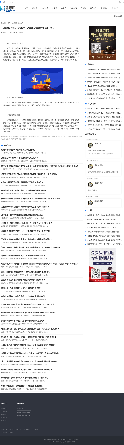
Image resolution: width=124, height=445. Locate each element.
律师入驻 (20, 408)
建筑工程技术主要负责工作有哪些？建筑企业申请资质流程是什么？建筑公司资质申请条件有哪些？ (40, 264)
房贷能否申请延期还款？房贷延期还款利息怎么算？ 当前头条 (25, 207)
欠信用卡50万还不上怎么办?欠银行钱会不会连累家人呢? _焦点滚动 (27, 304)
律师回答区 (98, 143)
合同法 (63, 8)
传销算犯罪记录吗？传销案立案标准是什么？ (18, 150)
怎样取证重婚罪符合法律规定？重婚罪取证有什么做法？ (23, 256)
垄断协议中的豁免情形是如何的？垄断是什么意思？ (21, 288)
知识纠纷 (44, 8)
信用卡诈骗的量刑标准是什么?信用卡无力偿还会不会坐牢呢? (25, 378)
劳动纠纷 (73, 8)
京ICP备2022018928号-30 (51, 439)
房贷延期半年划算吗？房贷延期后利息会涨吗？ (19, 158)
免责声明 (35, 429)
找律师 (3, 414)
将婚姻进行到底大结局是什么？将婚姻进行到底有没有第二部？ (25, 231)
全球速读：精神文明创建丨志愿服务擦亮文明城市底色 (22, 215)
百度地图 (27, 429)
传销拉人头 (36, 139)
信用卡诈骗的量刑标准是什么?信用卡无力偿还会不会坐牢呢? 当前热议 (29, 313)
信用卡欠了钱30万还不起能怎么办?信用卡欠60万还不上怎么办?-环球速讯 (30, 353)
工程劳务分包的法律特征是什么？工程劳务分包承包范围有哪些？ (26, 239)
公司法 (54, 8)
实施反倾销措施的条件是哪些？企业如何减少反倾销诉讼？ (24, 296)
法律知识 (4, 421)
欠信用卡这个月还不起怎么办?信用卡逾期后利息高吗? (22, 321)
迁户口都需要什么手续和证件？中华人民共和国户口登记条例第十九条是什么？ (32, 247)
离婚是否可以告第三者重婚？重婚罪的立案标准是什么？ (23, 280)
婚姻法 (34, 8)
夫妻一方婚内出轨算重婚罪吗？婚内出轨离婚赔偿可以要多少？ (25, 272)
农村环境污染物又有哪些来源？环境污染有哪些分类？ (22, 386)
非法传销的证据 (45, 139)
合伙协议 (20, 23)
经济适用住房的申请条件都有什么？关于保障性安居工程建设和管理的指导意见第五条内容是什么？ (40, 166)
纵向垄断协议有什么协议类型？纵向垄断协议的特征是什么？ (25, 190)
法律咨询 (4, 417)
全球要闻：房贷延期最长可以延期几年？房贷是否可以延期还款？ (26, 223)
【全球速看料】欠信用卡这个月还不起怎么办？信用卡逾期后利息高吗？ (29, 361)
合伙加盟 (14, 23)
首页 (11, 2)
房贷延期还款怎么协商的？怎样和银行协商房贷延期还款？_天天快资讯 (29, 174)
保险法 (83, 8)
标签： (30, 139)
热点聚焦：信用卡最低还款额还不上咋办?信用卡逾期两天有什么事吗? (28, 337)
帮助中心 (19, 429)
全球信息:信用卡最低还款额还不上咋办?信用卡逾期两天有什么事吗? (28, 345)
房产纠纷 (93, 8)
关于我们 (11, 429)
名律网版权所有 (71, 442)
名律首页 (4, 408)
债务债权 (115, 8)
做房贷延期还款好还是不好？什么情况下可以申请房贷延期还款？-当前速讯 (30, 199)
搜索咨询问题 (116, 16)
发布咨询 (4, 411)
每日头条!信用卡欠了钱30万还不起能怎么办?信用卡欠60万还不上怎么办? (30, 329)
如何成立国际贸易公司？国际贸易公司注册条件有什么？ (23, 182)
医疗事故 (104, 8)
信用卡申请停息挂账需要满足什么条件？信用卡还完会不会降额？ (26, 370)
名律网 (10, 432)
